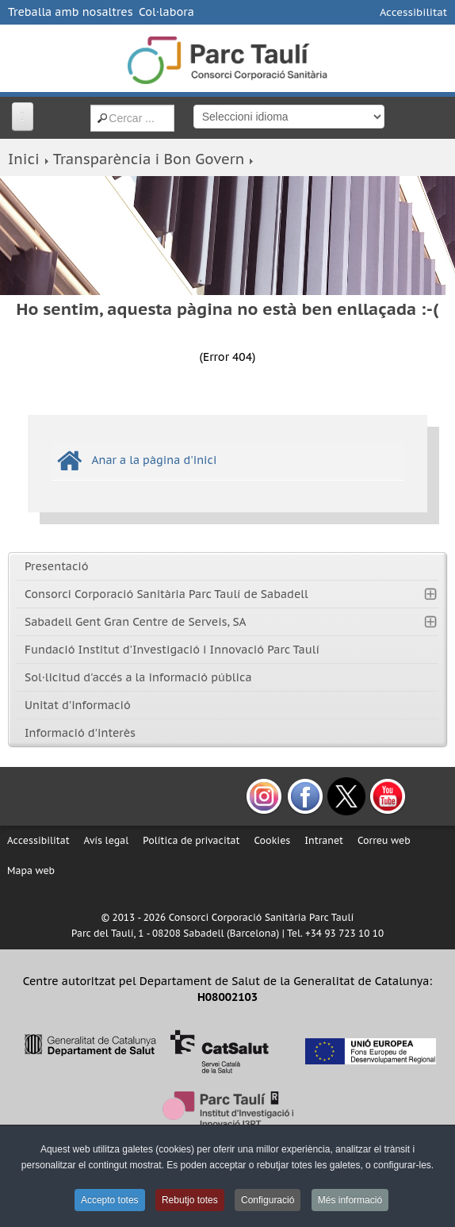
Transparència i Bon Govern (148, 159)
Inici (24, 159)
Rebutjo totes (190, 1200)
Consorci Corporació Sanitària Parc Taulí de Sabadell (166, 594)
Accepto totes (110, 1200)
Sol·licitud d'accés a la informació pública (138, 677)
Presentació (57, 566)
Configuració (267, 1200)
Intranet (323, 840)
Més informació (350, 1200)
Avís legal (106, 840)
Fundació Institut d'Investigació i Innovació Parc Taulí (172, 649)
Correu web (384, 840)
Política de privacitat (191, 840)
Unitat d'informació (78, 705)
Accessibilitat (413, 12)
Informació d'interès (80, 733)
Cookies (272, 840)
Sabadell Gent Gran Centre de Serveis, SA (136, 622)
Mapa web (31, 870)
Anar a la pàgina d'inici (153, 460)
